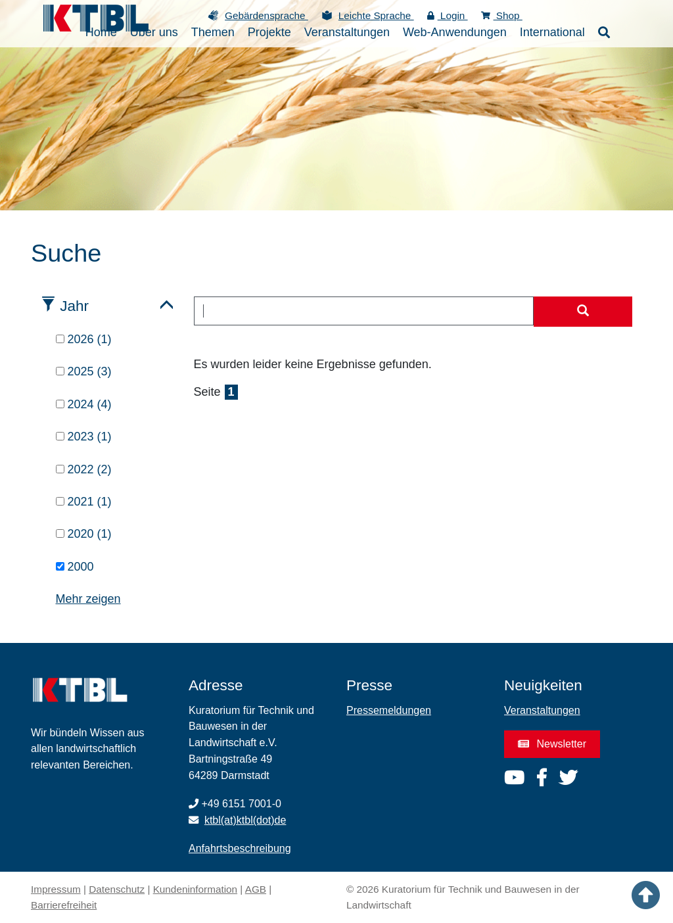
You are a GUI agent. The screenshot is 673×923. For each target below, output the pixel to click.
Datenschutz (117, 889)
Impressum (56, 889)
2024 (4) (84, 404)
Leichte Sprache (376, 15)
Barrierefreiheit (64, 905)
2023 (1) (84, 436)
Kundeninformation (195, 889)
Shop (501, 15)
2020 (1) (84, 533)
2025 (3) (84, 371)
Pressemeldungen (388, 710)
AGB (255, 889)
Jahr (74, 306)
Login (447, 15)
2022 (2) (84, 469)
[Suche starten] (583, 311)
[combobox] (364, 310)
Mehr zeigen (88, 598)
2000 (75, 566)
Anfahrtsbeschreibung (240, 848)
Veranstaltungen (542, 710)
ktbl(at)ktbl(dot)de (245, 820)
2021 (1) (84, 501)
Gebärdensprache (266, 15)
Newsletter (552, 744)
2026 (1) (84, 339)
